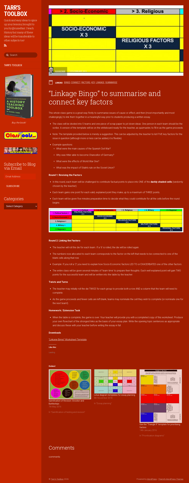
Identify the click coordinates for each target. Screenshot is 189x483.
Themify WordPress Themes (170, 479)
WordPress (152, 479)
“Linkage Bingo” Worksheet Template (68, 339)
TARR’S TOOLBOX (13, 65)
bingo (67, 82)
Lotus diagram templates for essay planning (114, 395)
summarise (111, 82)
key (93, 82)
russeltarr (60, 71)
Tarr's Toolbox (57, 479)
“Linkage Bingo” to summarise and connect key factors (105, 97)
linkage (100, 82)
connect (75, 82)
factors (85, 82)
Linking (58, 82)
